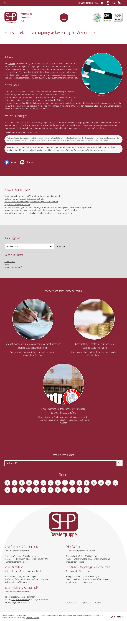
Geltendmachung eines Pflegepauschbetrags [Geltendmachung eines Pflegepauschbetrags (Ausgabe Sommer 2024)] (24, 199)
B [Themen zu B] (14, 483)
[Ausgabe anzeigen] (61, 246)
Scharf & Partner (13, 567)
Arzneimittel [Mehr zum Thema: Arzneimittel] (9, 261)
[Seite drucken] (29, 162)
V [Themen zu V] (43, 490)
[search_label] (60, 463)
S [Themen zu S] (21, 490)
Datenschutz (71, 602)
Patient (7, 100)
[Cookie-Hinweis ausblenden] (117, 617)
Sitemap (98, 602)
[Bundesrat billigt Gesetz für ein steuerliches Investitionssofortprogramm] (94, 328)
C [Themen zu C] (21, 483)
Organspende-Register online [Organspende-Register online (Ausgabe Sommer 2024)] (17, 204)
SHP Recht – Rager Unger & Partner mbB (88, 567)
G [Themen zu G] (50, 483)
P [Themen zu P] (115, 483)
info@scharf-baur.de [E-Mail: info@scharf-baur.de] (75, 562)
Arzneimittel (55, 128)
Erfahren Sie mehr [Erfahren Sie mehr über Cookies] (32, 618)
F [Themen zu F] (43, 483)
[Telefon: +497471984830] (20, 599)
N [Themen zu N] (101, 483)
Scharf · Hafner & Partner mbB (21, 587)
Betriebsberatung (66, 147)
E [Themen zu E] (36, 483)
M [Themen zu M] (94, 483)
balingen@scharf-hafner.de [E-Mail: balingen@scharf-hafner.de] (16, 562)
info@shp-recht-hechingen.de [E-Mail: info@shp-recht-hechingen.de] (79, 582)
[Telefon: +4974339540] (19, 559)
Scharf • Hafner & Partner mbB (21, 547)
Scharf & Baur (73, 547)
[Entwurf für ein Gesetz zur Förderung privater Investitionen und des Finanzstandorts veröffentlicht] (32, 328)
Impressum (86, 602)
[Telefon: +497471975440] (81, 579)
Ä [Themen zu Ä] (72, 490)
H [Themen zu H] (58, 483)
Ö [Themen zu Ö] (79, 490)
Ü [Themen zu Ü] (86, 490)
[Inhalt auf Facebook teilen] (12, 162)
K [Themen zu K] (79, 483)
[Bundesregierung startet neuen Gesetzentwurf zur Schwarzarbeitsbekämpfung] (63, 395)
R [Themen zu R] (14, 490)
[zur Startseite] (10, 17)
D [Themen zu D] (29, 483)
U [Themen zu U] (36, 490)
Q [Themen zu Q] (7, 490)
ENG (96, 3)
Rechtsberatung (48, 147)
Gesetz (12, 64)
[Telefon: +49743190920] (81, 559)
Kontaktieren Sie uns (63, 150)
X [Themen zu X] (57, 490)
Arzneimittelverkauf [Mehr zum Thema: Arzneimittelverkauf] (13, 267)
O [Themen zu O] (108, 483)
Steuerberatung (33, 147)
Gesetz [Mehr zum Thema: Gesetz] (7, 264)
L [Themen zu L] (86, 483)
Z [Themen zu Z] (65, 490)
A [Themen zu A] (7, 483)
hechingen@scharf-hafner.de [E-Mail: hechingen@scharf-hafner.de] (17, 602)
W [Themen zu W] (50, 490)
